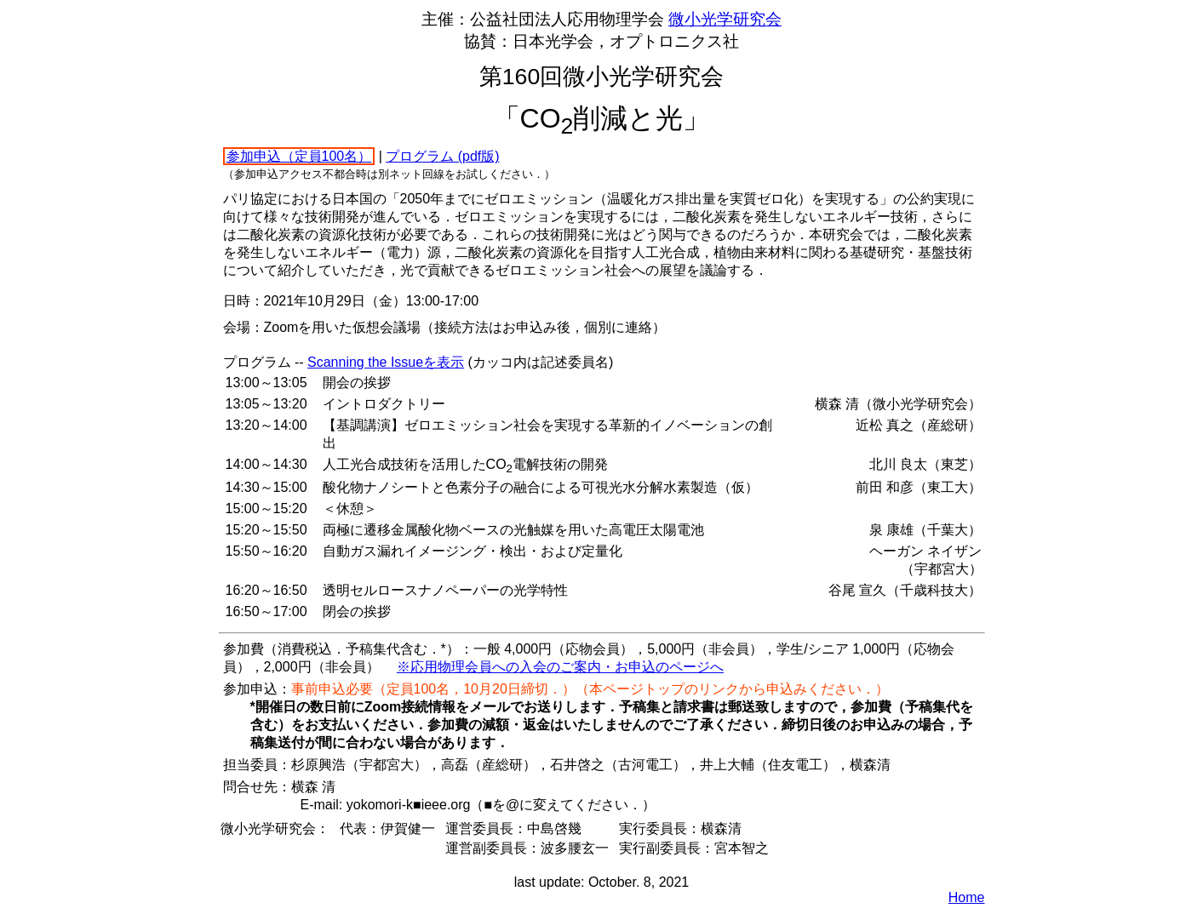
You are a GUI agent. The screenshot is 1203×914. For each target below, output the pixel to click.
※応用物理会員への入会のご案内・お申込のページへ (560, 667)
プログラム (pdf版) (442, 156)
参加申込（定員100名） (299, 156)
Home (966, 897)
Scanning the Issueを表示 (385, 362)
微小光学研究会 (725, 19)
